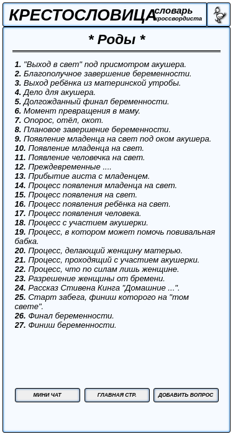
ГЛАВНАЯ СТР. (117, 395)
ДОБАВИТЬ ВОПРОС (186, 395)
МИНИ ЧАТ (48, 395)
